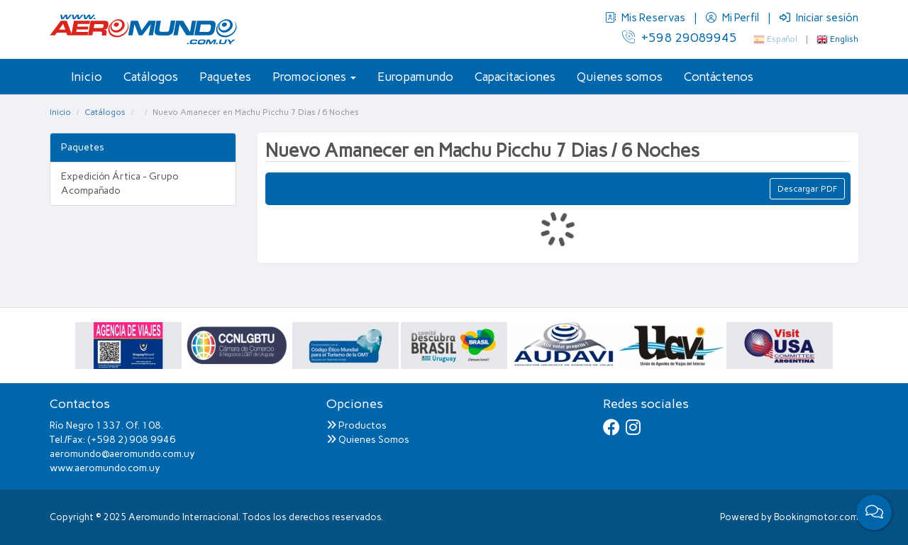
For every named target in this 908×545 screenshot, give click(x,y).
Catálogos (150, 77)
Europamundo (415, 77)
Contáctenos (718, 77)
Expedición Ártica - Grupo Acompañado (120, 183)
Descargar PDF (807, 189)
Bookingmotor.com (816, 517)
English (837, 39)
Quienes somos (620, 77)
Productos (356, 425)
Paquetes (225, 77)
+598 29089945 (679, 37)
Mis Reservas (646, 17)
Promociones (314, 77)
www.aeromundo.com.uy (105, 468)
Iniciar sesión (819, 17)
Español (775, 39)
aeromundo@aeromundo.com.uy (122, 454)
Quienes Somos (367, 440)
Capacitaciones (515, 77)
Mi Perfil (733, 17)
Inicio (86, 77)
